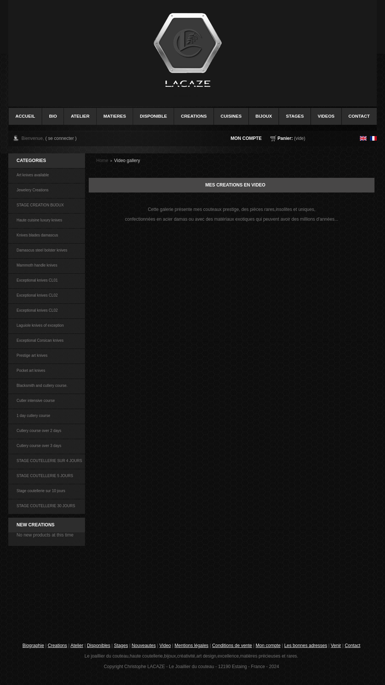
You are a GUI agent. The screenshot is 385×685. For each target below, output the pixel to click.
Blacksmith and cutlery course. (42, 385)
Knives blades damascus (37, 235)
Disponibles (98, 645)
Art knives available (33, 175)
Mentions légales (191, 645)
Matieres (114, 116)
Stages (121, 645)
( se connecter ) (60, 138)
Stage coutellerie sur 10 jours (41, 491)
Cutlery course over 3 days (39, 446)
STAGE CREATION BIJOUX (40, 205)
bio (53, 116)
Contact (352, 645)
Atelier (80, 116)
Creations (57, 645)
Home (102, 160)
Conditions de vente (232, 645)
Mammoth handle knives (37, 265)
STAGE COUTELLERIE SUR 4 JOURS (49, 461)
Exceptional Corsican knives (40, 340)
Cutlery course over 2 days (39, 431)
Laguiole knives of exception (40, 325)
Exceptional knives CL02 (37, 295)
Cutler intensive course (36, 401)
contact (359, 116)
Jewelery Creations (33, 190)
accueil (25, 116)
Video (165, 645)
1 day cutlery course (33, 416)
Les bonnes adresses (305, 645)
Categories (31, 160)
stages (295, 116)
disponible (153, 116)
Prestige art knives (32, 355)
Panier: (285, 138)
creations (194, 116)
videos (326, 116)
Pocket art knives (31, 370)
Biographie (33, 645)
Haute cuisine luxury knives (39, 220)
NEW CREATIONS (36, 524)
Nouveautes (144, 645)
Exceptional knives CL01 (37, 280)
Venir (336, 645)
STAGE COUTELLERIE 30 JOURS (46, 506)
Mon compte (246, 138)
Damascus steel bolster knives (42, 250)
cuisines (231, 116)
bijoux (264, 116)
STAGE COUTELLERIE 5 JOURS (45, 476)
